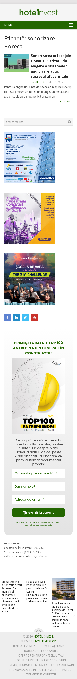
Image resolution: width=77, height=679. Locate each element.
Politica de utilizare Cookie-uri (41, 660)
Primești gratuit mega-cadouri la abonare (41, 665)
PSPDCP (67, 669)
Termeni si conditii (41, 674)
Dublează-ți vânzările (41, 650)
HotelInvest (37, 82)
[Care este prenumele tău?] (38, 473)
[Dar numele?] (38, 486)
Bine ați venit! (24, 646)
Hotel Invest (38, 12)
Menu (8, 25)
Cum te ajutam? (52, 646)
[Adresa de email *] (38, 499)
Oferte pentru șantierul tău (41, 655)
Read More (66, 101)
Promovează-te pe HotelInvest (32, 669)
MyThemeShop (45, 641)
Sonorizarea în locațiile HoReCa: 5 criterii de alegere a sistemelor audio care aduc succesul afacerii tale (51, 66)
